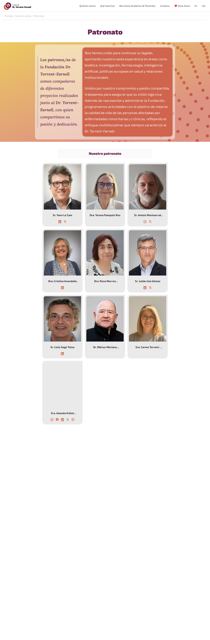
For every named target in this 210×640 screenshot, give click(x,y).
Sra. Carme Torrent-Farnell (147, 347)
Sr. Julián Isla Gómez (147, 281)
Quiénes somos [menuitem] (87, 5)
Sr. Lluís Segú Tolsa (62, 347)
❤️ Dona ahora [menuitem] (182, 5)
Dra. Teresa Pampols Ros (105, 215)
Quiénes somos (23, 15)
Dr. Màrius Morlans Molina (105, 347)
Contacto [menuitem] (165, 5)
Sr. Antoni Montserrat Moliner (147, 215)
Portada (9, 15)
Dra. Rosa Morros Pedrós (105, 281)
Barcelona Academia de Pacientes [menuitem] (137, 5)
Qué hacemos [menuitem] (107, 5)
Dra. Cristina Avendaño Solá (62, 281)
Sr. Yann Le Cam (62, 215)
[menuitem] (196, 6)
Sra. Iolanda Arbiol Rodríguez (62, 413)
